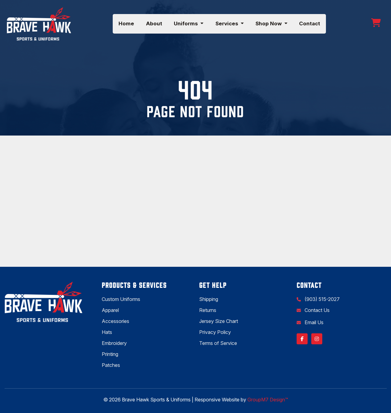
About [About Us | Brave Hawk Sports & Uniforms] (154, 23)
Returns (207, 310)
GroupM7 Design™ (267, 400)
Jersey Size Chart (218, 321)
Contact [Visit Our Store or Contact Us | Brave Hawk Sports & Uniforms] (309, 23)
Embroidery (114, 343)
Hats (107, 332)
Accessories (115, 321)
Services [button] (227, 23)
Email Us (313, 322)
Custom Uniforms (121, 299)
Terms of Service (218, 343)
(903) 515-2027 (321, 299)
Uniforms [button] (186, 23)
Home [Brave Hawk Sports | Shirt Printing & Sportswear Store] (126, 23)
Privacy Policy (215, 332)
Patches (111, 365)
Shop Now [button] (269, 23)
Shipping (208, 299)
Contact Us (316, 310)
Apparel (110, 310)
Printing (110, 354)
